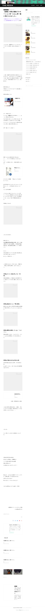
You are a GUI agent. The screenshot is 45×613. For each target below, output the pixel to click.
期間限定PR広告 (6, 9)
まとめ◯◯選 (37, 61)
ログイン (40, 1)
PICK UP (37, 5)
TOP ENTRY (33, 5)
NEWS (41, 5)
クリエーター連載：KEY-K (31, 72)
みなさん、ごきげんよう (7, 543)
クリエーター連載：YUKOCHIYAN (32, 65)
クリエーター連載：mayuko (31, 70)
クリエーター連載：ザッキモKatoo (32, 63)
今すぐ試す (34, 1)
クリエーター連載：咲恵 (30, 68)
